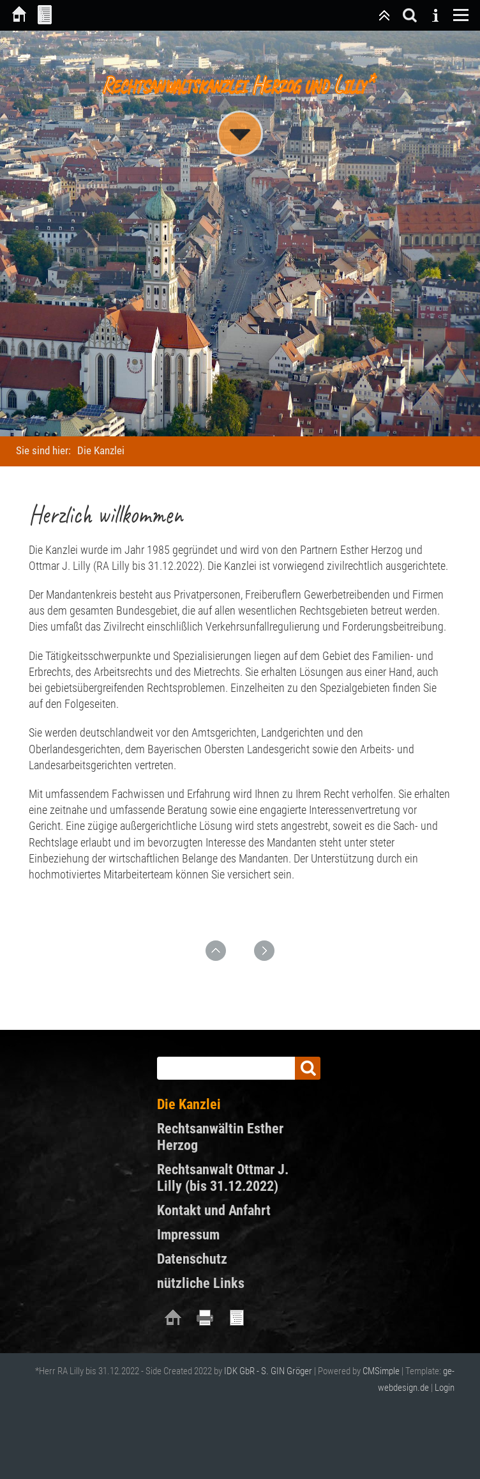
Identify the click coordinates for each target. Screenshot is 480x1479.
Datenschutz (192, 1259)
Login (444, 1387)
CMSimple (381, 1371)
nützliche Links (200, 1283)
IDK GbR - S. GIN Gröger (268, 1371)
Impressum (188, 1235)
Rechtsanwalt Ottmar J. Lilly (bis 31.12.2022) (223, 1177)
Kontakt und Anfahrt (214, 1210)
